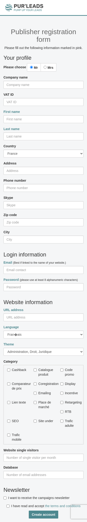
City (6, 232)
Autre (43, 352)
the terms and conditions (63, 506)
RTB (65, 412)
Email (7, 262)
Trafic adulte (67, 423)
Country (9, 146)
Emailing (42, 393)
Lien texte (16, 402)
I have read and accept (43, 506)
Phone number (14, 180)
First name (11, 112)
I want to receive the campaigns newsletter (36, 498)
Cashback (16, 370)
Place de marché (42, 405)
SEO (13, 421)
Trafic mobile (14, 437)
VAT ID (8, 94)
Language (11, 327)
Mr (34, 67)
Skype (8, 198)
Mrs (48, 67)
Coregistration (43, 384)
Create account (43, 514)
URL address (13, 310)
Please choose (14, 67)
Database (10, 467)
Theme (8, 344)
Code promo (67, 372)
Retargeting (70, 402)
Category (10, 361)
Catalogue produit (43, 372)
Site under (43, 421)
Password (11, 280)
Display (68, 384)
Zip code (10, 215)
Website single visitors (21, 450)
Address (9, 163)
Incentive (69, 393)
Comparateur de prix (17, 386)
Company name (15, 77)
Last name (11, 129)
